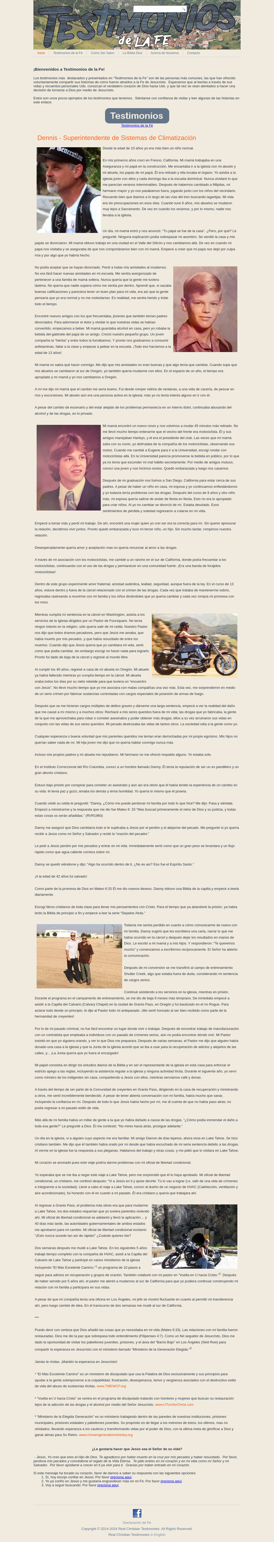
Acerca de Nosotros (165, 53)
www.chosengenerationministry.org (106, 1435)
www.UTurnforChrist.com (174, 1405)
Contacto (193, 53)
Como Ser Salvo (102, 53)
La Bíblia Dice (132, 53)
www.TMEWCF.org (111, 1386)
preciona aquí (121, 1477)
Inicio (41, 53)
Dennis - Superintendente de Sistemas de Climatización (116, 137)
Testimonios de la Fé (68, 53)
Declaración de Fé (137, 1523)
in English (157, 1535)
